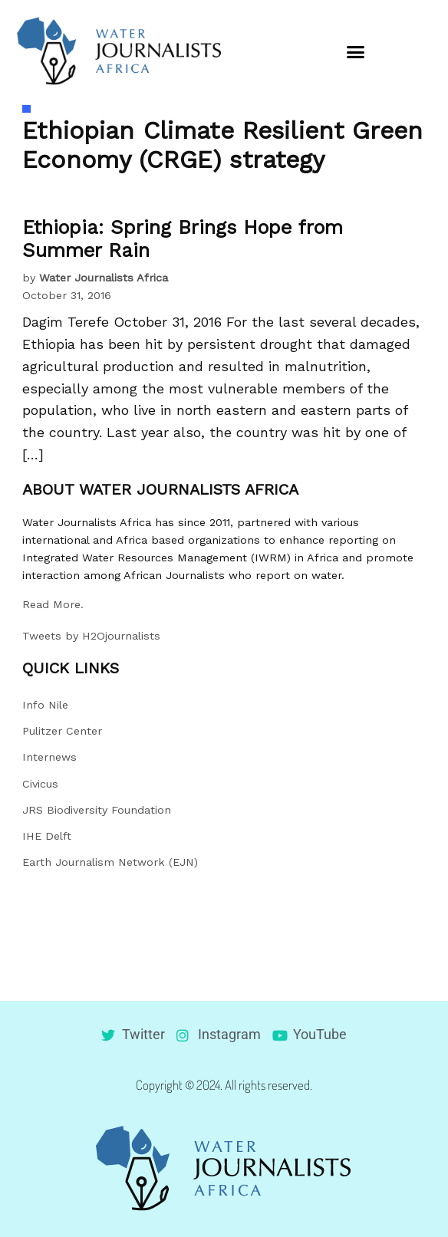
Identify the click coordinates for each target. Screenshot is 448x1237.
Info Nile (45, 705)
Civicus (40, 784)
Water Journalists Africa (103, 277)
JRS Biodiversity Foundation (96, 810)
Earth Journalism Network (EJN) (110, 862)
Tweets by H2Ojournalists (91, 636)
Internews (49, 757)
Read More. (53, 604)
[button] (356, 51)
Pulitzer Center (62, 731)
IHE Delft (46, 836)
